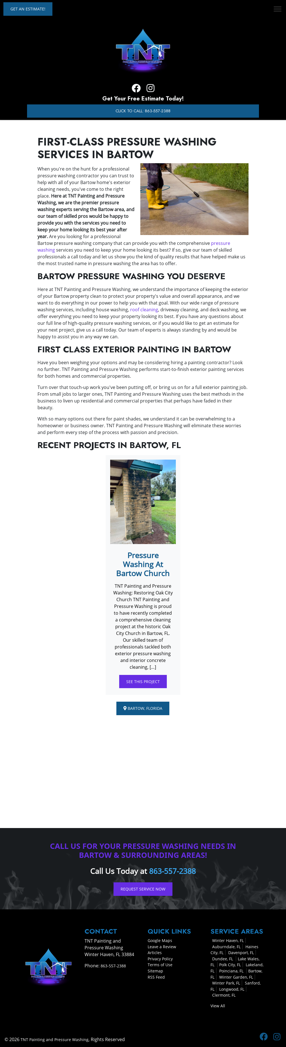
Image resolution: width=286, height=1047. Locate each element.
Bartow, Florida (142, 708)
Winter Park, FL (226, 983)
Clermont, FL (224, 995)
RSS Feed (156, 976)
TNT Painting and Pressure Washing (54, 1039)
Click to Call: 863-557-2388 (143, 111)
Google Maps (160, 940)
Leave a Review (162, 946)
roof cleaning (144, 310)
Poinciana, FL (232, 971)
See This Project (143, 681)
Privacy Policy (160, 958)
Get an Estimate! (27, 9)
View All (217, 1005)
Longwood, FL (231, 989)
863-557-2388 (172, 871)
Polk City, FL (230, 964)
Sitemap (155, 971)
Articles (155, 952)
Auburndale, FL (226, 946)
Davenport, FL (241, 952)
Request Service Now (143, 889)
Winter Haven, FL (228, 940)
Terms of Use (160, 964)
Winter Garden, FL (236, 976)
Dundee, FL (223, 958)
